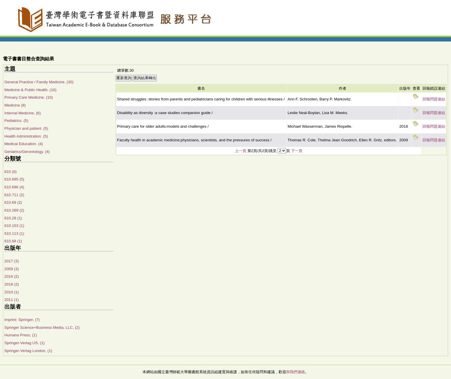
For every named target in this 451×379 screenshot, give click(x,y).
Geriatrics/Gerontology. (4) (27, 151)
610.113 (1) (14, 233)
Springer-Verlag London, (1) (28, 351)
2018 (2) (11, 284)
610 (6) (10, 171)
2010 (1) (11, 292)
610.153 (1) (14, 225)
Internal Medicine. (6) (22, 113)
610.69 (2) (13, 202)
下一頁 (296, 151)
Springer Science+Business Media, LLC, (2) (42, 327)
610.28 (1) (13, 218)
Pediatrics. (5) (16, 120)
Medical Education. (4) (23, 144)
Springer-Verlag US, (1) (24, 343)
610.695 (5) (14, 179)
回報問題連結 (434, 99)
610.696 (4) (14, 187)
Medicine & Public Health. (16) (30, 90)
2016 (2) (11, 276)
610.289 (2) (14, 210)
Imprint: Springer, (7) (22, 319)
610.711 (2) (14, 195)
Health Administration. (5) (26, 136)
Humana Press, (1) (20, 335)
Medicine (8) (15, 105)
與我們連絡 (295, 372)
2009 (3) (11, 269)
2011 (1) (11, 299)
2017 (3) (11, 261)
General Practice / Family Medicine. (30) (39, 82)
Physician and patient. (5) (26, 128)
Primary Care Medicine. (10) (28, 97)
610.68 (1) (13, 241)
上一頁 (240, 151)
